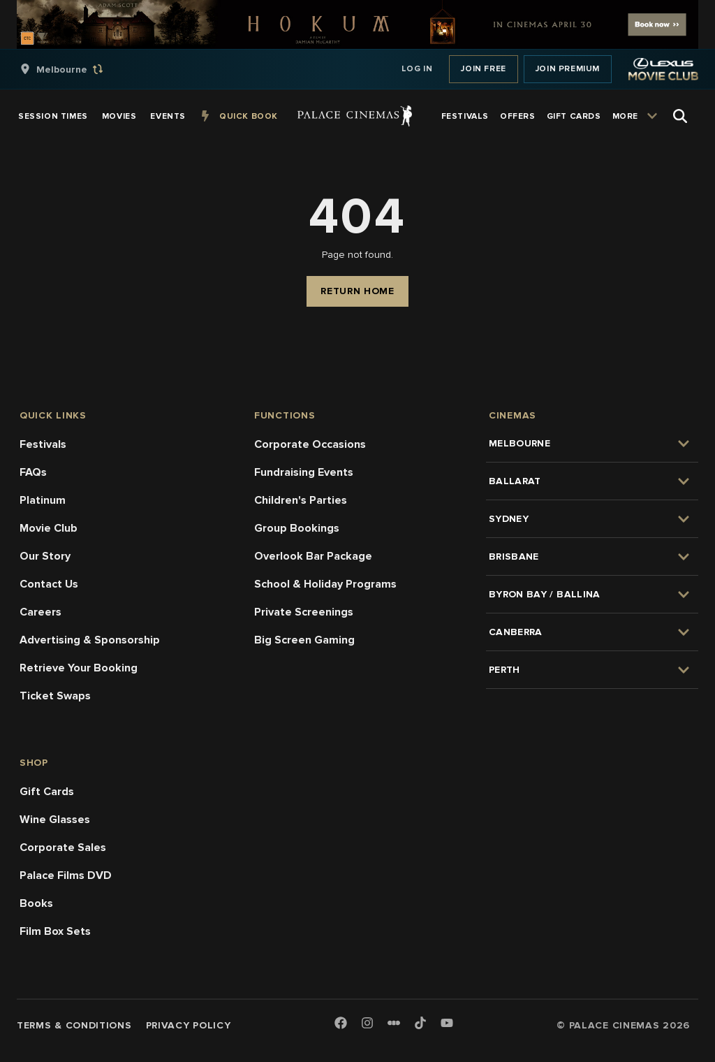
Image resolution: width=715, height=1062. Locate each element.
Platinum (43, 500)
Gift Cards (47, 792)
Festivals (43, 444)
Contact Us (49, 584)
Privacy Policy (188, 1025)
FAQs (33, 472)
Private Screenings (303, 612)
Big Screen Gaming (304, 640)
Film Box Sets (55, 931)
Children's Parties (300, 500)
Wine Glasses (55, 820)
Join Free (483, 69)
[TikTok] (420, 1023)
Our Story (45, 556)
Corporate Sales (63, 847)
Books (36, 903)
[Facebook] (340, 1024)
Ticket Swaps (55, 696)
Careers (40, 612)
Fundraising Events (303, 472)
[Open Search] (680, 116)
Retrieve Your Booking (79, 668)
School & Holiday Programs (325, 584)
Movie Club (49, 528)
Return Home (357, 291)
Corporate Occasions (310, 444)
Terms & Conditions (74, 1025)
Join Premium (568, 69)
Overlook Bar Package (313, 556)
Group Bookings (296, 528)
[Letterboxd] (394, 1023)
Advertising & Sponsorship (90, 640)
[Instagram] (367, 1024)
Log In (417, 69)
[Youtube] (447, 1024)
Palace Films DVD (66, 875)
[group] (76, 69)
